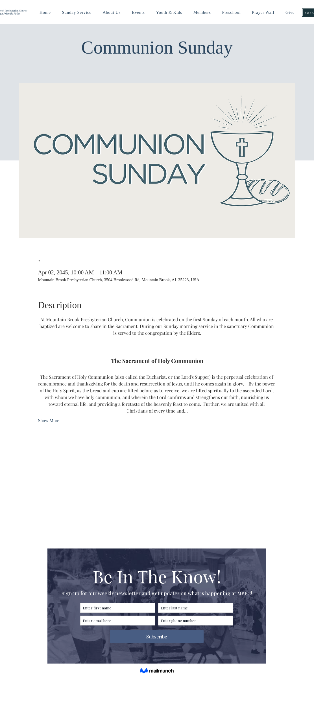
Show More (48, 420)
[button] (169, 12)
